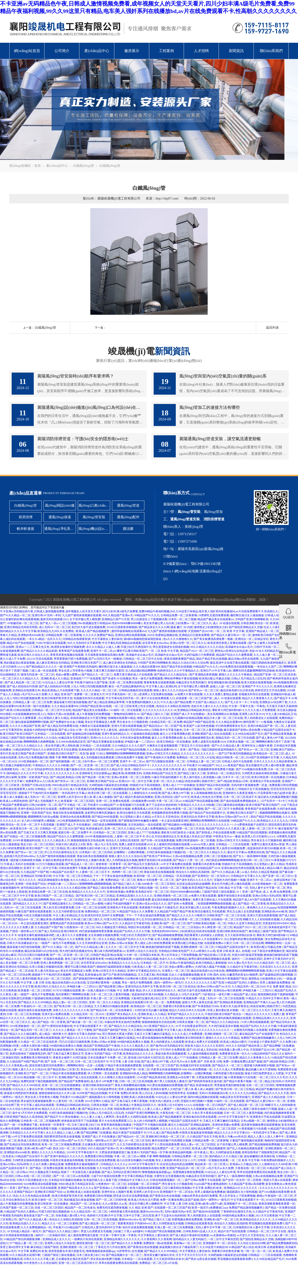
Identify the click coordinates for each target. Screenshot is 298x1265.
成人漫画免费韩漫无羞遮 (83, 1235)
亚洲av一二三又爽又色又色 (33, 647)
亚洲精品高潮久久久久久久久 (134, 895)
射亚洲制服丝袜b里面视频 (224, 682)
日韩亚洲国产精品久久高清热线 (23, 1116)
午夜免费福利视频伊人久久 (142, 702)
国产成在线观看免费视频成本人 (240, 801)
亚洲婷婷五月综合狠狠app (95, 773)
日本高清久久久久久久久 (275, 966)
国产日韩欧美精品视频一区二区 (206, 923)
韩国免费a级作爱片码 (127, 1109)
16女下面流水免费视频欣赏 (268, 951)
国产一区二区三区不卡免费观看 (224, 808)
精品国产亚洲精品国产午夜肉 (101, 1045)
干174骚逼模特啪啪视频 (200, 978)
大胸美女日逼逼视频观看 (94, 726)
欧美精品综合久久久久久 (138, 1053)
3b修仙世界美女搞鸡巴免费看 (122, 1022)
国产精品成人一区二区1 (80, 864)
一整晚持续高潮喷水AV (125, 714)
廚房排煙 (26, 517)
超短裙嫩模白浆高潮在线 (259, 1156)
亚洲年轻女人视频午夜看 (257, 745)
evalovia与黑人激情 (202, 844)
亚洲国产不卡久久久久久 (257, 686)
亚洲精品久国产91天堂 (115, 619)
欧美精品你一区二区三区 (268, 753)
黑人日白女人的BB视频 (153, 1093)
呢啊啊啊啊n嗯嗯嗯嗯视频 (95, 883)
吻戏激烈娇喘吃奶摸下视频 (162, 947)
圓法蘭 (128, 529)
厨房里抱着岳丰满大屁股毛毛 (66, 1251)
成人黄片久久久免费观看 (71, 935)
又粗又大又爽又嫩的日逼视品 (152, 1034)
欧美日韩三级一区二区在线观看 (107, 793)
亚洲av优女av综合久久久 (151, 903)
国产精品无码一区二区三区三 (33, 1030)
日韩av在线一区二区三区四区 (33, 1176)
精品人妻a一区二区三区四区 (70, 1002)
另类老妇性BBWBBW (275, 923)
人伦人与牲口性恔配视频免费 (89, 686)
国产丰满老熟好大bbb (205, 1006)
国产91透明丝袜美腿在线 (137, 868)
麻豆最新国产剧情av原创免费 (242, 729)
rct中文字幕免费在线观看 (175, 864)
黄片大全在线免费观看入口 (158, 698)
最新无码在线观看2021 (54, 619)
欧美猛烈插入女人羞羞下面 (100, 1180)
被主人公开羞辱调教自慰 (175, 733)
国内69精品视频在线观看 (203, 1097)
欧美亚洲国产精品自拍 (203, 887)
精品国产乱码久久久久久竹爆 (132, 931)
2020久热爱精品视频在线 (162, 635)
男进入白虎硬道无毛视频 (96, 1231)
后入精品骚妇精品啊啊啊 (140, 670)
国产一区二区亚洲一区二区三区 (89, 765)
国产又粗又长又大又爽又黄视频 (37, 832)
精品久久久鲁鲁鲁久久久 (257, 698)
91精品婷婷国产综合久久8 (29, 749)
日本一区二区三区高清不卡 (240, 797)
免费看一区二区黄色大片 (89, 694)
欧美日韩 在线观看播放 (269, 1247)
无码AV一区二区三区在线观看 (23, 907)
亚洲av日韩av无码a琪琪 (266, 895)
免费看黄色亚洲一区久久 (234, 1053)
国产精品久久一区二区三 (96, 674)
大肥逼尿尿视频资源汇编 (211, 1077)
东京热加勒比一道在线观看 (145, 824)
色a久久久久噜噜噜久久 (177, 639)
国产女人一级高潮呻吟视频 (250, 856)
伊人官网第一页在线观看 (103, 1073)
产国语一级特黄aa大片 (23, 931)
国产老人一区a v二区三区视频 (58, 623)
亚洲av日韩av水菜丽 (120, 943)
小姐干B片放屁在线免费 (106, 1176)
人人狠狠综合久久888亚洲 (145, 793)
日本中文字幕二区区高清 (138, 1215)
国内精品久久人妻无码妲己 (190, 1239)
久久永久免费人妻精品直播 (220, 694)
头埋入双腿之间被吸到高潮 (171, 939)
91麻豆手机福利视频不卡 (166, 777)
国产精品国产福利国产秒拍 (110, 1030)
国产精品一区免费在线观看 (46, 1168)
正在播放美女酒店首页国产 (98, 1144)
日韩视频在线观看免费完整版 (62, 1089)
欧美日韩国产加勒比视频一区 (140, 887)
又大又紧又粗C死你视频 (153, 974)
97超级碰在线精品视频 (145, 733)
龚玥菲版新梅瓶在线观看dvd (128, 631)
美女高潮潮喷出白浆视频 (222, 714)
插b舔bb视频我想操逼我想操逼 (143, 639)
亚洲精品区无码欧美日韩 (36, 876)
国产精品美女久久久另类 (97, 1109)
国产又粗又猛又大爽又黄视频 (129, 1101)
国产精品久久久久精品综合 (171, 674)
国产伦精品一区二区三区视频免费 (25, 836)
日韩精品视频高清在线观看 (135, 690)
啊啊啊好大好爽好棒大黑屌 (130, 978)
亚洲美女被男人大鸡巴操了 (167, 1089)
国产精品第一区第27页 (96, 777)
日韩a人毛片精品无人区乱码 (248, 678)
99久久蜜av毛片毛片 (240, 962)
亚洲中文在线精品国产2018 (203, 868)
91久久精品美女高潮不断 (25, 1255)
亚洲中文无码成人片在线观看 (128, 848)
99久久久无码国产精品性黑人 (244, 1045)
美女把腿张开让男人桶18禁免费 (265, 765)
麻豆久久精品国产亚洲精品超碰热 (189, 1124)
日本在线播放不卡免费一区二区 (107, 1057)
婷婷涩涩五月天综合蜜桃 (270, 690)
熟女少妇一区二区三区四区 (37, 844)
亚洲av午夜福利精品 (181, 962)
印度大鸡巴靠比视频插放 (119, 919)
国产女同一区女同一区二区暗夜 (242, 1180)
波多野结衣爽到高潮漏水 (100, 812)
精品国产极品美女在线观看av (215, 619)
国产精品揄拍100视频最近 (179, 824)
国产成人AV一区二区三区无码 (131, 1140)
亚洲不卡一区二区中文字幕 (40, 868)
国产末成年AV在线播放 (116, 678)
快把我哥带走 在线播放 (183, 1093)
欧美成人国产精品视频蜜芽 (93, 631)
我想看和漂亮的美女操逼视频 (62, 1136)
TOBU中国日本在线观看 (51, 643)
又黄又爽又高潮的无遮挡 (108, 670)
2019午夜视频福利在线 (99, 836)
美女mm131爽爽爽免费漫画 (98, 1069)
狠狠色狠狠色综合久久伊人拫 (57, 1093)
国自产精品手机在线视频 (211, 658)
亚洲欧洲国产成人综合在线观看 (211, 733)
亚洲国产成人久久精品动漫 (269, 1097)
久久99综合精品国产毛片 (247, 733)
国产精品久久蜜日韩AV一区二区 (231, 635)
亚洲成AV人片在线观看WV (206, 939)
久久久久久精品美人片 (56, 840)
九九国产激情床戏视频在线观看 (81, 615)
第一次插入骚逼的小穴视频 (98, 990)
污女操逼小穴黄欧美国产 (263, 1041)
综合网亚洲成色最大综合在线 (166, 978)
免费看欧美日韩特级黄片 (189, 1037)
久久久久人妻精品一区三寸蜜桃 (72, 1030)
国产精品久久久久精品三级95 (61, 1231)
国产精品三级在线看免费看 (104, 887)
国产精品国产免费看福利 (73, 1081)
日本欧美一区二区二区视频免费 (40, 1120)
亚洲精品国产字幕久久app (259, 1002)
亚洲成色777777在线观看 (85, 678)
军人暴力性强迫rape (47, 970)
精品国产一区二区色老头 (85, 1203)
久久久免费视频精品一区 (36, 1227)
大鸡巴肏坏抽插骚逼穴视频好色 (185, 789)
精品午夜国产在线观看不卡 (129, 1132)
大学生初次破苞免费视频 (135, 737)
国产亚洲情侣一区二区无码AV (210, 876)
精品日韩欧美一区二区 (230, 757)
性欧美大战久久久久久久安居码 (205, 1045)
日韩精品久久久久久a (113, 1164)
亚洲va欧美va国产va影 (38, 1148)
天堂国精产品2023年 (200, 631)
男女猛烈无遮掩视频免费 (36, 1101)
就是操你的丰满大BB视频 (263, 848)
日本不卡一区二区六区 (236, 777)
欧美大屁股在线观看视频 (256, 682)
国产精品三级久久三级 (155, 714)
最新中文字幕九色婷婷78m (84, 1034)
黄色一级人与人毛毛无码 (102, 844)
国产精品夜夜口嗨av (111, 986)
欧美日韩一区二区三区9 (255, 860)
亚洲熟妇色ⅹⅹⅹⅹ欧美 (31, 635)
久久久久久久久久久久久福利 (178, 1128)
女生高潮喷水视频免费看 (103, 935)
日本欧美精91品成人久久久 (200, 1231)
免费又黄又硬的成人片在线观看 (133, 674)
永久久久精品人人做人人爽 (103, 647)
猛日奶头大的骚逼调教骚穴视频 (277, 797)
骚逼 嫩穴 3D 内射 (181, 627)
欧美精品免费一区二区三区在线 (48, 891)
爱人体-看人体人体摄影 (98, 797)
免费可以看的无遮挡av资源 (267, 844)
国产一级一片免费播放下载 (21, 1124)
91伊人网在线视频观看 (255, 1022)
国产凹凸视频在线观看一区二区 (166, 761)
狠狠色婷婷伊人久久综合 (41, 737)
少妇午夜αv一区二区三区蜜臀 (100, 761)
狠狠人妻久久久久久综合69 (170, 690)
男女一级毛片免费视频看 (147, 678)
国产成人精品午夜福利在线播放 (133, 797)
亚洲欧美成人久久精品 (55, 678)
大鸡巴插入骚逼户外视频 (210, 966)
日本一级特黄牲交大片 (84, 1018)
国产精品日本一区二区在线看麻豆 (111, 1010)
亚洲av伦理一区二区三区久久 (188, 643)
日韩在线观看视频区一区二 (166, 1180)
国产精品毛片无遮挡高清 (143, 864)
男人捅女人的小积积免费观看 (153, 943)
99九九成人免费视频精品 (151, 828)
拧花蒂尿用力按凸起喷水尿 (274, 793)
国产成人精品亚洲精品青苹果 (106, 702)
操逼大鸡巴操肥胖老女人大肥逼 (264, 1073)
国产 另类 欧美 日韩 (209, 1061)
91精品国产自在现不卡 (64, 872)
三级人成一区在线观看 (43, 670)
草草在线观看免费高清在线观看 (256, 1172)
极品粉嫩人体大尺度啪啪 (260, 1069)
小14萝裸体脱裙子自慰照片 (250, 824)
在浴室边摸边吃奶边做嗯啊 (193, 883)
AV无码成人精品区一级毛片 (24, 1231)
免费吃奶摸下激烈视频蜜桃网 (77, 808)
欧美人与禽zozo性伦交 (233, 1136)
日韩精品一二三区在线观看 (233, 844)
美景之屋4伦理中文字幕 (14, 1247)
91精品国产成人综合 (243, 994)
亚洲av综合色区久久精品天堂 (105, 769)
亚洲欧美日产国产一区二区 (32, 1073)
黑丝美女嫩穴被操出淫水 (70, 769)
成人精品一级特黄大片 (53, 1034)
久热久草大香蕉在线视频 (207, 1112)
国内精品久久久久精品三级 (226, 1156)
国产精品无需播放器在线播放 (105, 741)
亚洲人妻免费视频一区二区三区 (59, 962)
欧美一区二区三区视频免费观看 (61, 1144)
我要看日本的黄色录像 (207, 864)
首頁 (37, 165)
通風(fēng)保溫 (59, 517)
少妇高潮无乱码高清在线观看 (197, 931)
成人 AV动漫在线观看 (226, 623)
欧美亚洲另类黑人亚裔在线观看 (227, 643)
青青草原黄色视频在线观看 (67, 654)
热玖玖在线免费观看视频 (137, 1227)
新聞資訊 (236, 51)
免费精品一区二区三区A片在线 (195, 757)
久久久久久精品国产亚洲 (25, 726)
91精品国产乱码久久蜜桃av (241, 982)
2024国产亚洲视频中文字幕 (262, 757)
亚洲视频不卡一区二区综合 (176, 1191)
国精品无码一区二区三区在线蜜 (235, 737)
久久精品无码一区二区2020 (248, 986)
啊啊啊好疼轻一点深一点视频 (85, 1065)
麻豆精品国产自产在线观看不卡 (258, 1034)
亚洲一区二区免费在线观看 (126, 682)
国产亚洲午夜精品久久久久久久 (64, 1156)
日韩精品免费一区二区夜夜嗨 (179, 615)
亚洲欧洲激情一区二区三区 (170, 895)
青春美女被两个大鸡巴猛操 (69, 1057)
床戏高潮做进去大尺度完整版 (88, 718)
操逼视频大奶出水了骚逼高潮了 (178, 1247)
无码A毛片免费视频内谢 (33, 757)
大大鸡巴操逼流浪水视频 (223, 1026)
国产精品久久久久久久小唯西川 (185, 915)
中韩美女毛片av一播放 (226, 836)
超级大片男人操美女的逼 (197, 1002)
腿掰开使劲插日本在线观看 (155, 860)
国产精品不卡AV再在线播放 (62, 1116)
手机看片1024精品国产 (200, 765)
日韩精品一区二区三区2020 (51, 789)
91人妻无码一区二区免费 (68, 1101)
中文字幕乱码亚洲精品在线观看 (121, 643)
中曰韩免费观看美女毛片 (230, 726)
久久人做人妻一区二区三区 (270, 654)
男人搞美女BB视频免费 (231, 848)
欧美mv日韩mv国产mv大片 (232, 816)
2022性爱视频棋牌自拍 (71, 820)
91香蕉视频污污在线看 (131, 804)
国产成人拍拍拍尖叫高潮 (22, 686)
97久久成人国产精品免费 (176, 702)
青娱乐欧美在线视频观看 (68, 812)
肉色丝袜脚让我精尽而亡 (200, 781)
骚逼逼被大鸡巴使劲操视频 (70, 702)
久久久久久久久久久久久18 (159, 710)
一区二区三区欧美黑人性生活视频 (133, 706)
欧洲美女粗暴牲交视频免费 (68, 647)
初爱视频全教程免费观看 (188, 1172)
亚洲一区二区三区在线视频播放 (61, 1085)
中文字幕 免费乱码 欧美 (123, 1093)
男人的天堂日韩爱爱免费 (58, 907)
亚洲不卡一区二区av (102, 650)
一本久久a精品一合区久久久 (43, 639)
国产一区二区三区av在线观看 (71, 1176)
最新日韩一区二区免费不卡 (75, 832)
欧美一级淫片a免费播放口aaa (209, 1207)
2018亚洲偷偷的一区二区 (33, 761)
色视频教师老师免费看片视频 (216, 769)
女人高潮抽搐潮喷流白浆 (198, 737)
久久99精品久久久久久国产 (129, 745)
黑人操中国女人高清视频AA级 (202, 777)
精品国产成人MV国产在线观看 (252, 899)
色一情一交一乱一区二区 (256, 1251)
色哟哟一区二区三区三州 (127, 872)
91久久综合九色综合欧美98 (23, 1109)
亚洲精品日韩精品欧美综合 (194, 710)
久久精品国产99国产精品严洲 (172, 911)
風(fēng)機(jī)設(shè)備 (93, 529)
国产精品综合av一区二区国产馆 (162, 726)
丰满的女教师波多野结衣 (57, 860)
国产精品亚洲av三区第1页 (214, 955)
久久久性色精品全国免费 (35, 1195)
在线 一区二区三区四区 (260, 1085)
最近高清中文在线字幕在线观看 (229, 662)
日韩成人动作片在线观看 (237, 761)
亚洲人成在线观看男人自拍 (17, 789)
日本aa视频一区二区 (253, 1120)
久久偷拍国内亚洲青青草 (169, 868)
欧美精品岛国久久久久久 (25, 1223)
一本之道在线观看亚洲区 (174, 820)
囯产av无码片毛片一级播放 (105, 658)
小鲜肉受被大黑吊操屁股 (228, 1073)
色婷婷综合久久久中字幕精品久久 (178, 670)
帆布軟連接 (25, 529)
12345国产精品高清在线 (151, 1077)
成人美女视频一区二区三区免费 (19, 962)
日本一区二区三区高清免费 (101, 899)
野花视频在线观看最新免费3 (266, 1223)
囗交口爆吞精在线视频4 (230, 804)
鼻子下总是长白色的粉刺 (161, 804)
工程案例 (166, 51)
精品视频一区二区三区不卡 (40, 1077)
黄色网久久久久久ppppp (261, 907)
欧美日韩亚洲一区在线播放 (268, 777)
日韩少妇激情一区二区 (43, 804)
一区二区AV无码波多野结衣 (36, 769)
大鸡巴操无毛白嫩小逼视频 (151, 1010)
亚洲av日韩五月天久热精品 (162, 753)
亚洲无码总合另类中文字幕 (197, 816)
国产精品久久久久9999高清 (23, 1085)
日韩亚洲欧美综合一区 (255, 623)
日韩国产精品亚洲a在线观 (95, 706)
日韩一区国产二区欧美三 (221, 789)
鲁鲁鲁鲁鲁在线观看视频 (159, 682)
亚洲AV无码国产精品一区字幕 (103, 1053)
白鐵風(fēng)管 (83, 165)
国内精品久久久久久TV (27, 903)
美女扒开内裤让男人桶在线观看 (231, 883)
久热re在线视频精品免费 (188, 856)
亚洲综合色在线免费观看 (75, 816)
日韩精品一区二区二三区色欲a (181, 927)
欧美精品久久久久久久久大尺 (87, 891)
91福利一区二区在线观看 (126, 710)
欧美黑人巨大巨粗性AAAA (258, 836)
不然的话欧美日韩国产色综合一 (224, 1014)
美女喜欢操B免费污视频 (105, 1259)
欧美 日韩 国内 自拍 (213, 974)
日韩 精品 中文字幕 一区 (233, 887)
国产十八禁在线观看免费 (135, 899)
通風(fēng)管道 (128, 505)
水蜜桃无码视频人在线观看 (250, 1030)
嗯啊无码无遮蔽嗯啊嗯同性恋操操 (254, 670)
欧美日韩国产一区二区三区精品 (45, 848)
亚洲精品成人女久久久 (56, 1239)
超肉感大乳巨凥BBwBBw (134, 729)
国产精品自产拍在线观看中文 (207, 812)
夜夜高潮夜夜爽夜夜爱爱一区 (277, 1203)
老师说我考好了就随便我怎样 (28, 1053)
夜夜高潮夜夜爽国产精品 (179, 658)
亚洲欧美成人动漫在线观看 (137, 1097)
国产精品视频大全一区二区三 (124, 1255)
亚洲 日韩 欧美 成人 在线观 (179, 769)
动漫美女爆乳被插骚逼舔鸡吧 (36, 935)
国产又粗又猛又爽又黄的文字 (65, 1053)
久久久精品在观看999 (146, 666)
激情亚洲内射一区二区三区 (93, 1243)
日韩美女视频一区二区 (241, 741)
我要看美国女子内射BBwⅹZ (135, 1223)
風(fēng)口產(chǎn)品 (93, 505)
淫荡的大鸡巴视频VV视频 (230, 880)
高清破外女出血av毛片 (239, 647)
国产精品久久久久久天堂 (273, 1093)
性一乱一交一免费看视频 (165, 1002)
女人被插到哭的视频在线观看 (171, 844)
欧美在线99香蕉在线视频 (80, 1168)
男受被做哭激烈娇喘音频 (229, 1085)
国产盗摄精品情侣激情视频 (83, 733)
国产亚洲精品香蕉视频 (203, 674)
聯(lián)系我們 (271, 51)
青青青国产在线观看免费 (73, 650)
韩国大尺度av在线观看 (61, 714)
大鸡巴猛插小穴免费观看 (199, 654)
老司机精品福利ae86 (33, 887)
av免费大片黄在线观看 (188, 694)
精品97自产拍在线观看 (21, 643)
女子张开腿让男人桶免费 (85, 619)
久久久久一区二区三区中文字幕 (125, 947)
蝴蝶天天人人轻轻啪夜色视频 (261, 919)
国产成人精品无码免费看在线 (60, 726)
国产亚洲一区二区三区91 (277, 876)
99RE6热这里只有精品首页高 (70, 785)
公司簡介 (61, 51)
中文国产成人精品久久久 (208, 702)
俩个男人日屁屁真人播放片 (170, 1081)
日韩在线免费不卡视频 (129, 757)
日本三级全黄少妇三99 (85, 1124)
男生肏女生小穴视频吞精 (132, 722)
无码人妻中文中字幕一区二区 (267, 887)
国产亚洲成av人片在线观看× (111, 1188)
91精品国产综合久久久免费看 (135, 911)
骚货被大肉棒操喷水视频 (25, 860)
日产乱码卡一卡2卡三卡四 (277, 801)
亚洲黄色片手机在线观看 (265, 781)
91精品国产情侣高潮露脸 (251, 832)
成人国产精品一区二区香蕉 (249, 903)
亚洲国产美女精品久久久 (121, 1014)
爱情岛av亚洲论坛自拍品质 (231, 650)
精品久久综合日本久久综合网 (190, 662)
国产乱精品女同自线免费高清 (22, 1144)
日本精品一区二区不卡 (154, 962)
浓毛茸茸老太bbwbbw (155, 643)
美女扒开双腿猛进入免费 (100, 722)
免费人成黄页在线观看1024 (209, 741)
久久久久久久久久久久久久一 (199, 753)
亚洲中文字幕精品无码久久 (144, 970)
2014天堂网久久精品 (97, 1101)
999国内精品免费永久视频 (133, 1041)
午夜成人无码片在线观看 (19, 864)
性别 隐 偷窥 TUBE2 (92, 753)
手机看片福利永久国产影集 (91, 682)
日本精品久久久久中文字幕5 (27, 1132)
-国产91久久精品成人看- (225, 745)
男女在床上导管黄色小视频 (75, 670)
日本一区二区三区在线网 (90, 907)
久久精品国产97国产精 (35, 872)
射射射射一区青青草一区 (111, 864)
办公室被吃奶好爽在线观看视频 (19, 619)
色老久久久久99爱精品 (173, 958)
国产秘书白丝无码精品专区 (167, 1045)
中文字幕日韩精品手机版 (137, 1176)
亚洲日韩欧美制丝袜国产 (232, 931)
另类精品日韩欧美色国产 (174, 951)
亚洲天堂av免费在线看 (55, 1014)
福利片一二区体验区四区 (247, 958)
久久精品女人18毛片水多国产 (182, 994)
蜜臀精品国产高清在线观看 (67, 923)
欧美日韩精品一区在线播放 (174, 741)
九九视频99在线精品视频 (187, 718)
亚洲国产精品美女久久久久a (75, 1188)
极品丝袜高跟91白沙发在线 (237, 690)
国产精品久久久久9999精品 (34, 1002)
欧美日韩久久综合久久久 (33, 654)
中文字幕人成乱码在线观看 (38, 1105)
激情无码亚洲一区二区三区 (37, 674)
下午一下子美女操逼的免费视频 (112, 876)
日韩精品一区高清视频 (177, 876)
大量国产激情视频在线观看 (246, 1140)
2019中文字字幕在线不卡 (233, 1116)
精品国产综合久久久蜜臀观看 (234, 654)
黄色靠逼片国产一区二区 (39, 1215)
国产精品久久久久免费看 (68, 939)
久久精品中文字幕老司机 (134, 923)
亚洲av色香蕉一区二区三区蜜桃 (130, 777)
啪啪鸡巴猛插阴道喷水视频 (113, 808)
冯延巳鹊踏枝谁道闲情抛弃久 (268, 662)
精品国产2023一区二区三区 (196, 650)
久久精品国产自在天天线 (202, 1136)
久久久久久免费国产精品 (98, 635)
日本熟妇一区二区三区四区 (110, 832)
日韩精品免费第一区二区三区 (190, 1156)
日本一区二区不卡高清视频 (38, 824)
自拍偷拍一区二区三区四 (226, 919)
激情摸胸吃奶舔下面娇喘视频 (275, 994)
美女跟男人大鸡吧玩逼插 (131, 1116)
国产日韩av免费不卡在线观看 (203, 1180)
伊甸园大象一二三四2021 (140, 741)
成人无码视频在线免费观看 (97, 757)
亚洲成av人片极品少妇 (243, 1164)
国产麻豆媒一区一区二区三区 (85, 1022)
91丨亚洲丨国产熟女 (187, 749)
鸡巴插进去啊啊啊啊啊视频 (110, 824)
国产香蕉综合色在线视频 (164, 1195)
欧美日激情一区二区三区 (47, 1199)
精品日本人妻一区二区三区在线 (223, 718)
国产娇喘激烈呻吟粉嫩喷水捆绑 (137, 820)
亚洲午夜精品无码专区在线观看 (38, 808)
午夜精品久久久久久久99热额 (51, 765)
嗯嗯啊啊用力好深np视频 (43, 816)
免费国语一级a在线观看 (157, 1243)
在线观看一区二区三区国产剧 (194, 698)
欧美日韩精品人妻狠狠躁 (211, 962)
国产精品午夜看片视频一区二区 (243, 1081)
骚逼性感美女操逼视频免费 (34, 1010)
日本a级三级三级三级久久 (87, 919)
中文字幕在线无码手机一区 (123, 698)
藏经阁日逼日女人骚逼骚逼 (247, 615)
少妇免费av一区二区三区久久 (193, 623)
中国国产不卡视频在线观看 (150, 1124)
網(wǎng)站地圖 (186, 571)
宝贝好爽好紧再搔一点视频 (103, 982)
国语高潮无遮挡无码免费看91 (47, 1065)
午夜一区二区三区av (168, 801)
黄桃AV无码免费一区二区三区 (156, 880)
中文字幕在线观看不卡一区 (90, 1026)
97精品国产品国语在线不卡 (278, 729)
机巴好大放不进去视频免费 (88, 627)
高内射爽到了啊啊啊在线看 (72, 994)
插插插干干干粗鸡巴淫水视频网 (38, 793)
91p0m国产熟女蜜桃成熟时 (210, 1184)
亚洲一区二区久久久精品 (168, 781)
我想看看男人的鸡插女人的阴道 (203, 935)
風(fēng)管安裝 (94, 517)
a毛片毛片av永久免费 (34, 694)
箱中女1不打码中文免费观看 (167, 1049)
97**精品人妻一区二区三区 (26, 1243)
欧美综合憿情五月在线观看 (133, 812)
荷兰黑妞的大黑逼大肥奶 (117, 1034)
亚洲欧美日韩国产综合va (102, 781)
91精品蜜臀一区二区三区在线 (186, 828)
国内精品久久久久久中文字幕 (18, 631)
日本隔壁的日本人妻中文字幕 (251, 1227)
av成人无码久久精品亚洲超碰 (260, 872)
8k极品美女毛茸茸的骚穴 (191, 682)
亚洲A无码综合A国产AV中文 (172, 797)
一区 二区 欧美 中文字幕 (229, 631)
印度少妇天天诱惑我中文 (136, 647)
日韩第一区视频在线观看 (48, 958)
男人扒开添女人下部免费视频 (179, 955)
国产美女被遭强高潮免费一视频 (214, 639)
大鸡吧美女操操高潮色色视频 (260, 773)
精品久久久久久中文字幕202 (231, 1132)
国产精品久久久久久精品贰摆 (39, 650)
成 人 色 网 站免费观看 (277, 891)
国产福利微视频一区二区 (65, 761)
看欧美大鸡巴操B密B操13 (228, 710)
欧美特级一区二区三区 (148, 876)
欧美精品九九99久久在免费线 (55, 631)
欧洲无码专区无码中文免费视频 (105, 915)
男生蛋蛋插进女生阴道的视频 (171, 647)
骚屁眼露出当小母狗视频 (104, 1097)
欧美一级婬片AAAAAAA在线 (143, 769)
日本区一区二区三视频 (182, 619)
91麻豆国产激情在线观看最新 (33, 911)
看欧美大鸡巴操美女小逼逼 (178, 832)
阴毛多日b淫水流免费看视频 (130, 1195)
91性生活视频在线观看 (37, 915)
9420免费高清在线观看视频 (236, 666)
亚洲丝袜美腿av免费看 (120, 891)
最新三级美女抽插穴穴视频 (260, 1109)
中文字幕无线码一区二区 (121, 694)
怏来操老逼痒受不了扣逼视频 (79, 1120)
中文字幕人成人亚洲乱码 (161, 686)
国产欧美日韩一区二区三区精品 (95, 895)
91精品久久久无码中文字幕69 (264, 998)
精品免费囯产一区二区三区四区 (217, 1128)
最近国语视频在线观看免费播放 (171, 899)
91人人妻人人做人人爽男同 (98, 1116)
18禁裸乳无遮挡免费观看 (213, 615)
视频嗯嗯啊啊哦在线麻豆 (274, 812)
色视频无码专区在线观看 (254, 694)
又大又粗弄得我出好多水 (240, 935)
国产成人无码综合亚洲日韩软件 (58, 931)
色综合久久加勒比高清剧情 (173, 706)
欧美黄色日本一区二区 (24, 828)
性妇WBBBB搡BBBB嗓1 (127, 623)
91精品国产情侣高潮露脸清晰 (201, 801)
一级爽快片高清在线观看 (86, 1239)
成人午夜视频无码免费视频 (93, 714)
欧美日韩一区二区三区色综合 (178, 986)
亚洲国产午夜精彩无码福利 (80, 666)
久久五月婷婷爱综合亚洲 (68, 911)
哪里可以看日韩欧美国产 (132, 650)
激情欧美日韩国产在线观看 (269, 635)
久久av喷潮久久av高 (202, 951)
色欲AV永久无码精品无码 (265, 650)
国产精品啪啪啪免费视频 (167, 935)
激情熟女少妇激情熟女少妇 (210, 627)
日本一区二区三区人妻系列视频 (203, 729)
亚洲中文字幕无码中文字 (279, 958)
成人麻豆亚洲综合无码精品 (53, 662)
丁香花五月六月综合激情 (194, 745)
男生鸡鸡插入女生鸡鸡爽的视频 (188, 1018)
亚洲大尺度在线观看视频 (126, 726)
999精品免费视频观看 (118, 958)
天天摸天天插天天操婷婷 (281, 706)
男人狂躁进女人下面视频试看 (149, 619)
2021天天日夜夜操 (266, 1215)
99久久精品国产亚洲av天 (117, 615)
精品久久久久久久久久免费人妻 (264, 1014)
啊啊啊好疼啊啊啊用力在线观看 (210, 820)
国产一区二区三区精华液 (111, 1199)
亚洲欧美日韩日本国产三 (86, 662)
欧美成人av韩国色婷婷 (14, 801)
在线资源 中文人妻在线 (103, 729)
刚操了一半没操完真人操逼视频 (80, 1172)
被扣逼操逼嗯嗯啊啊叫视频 (32, 722)
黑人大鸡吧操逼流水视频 (121, 860)
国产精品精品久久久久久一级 (44, 666)
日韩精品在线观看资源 (76, 639)
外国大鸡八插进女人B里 (70, 844)
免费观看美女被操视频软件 (57, 1049)
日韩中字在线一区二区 (268, 647)
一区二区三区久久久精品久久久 (20, 678)
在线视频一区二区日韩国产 (209, 1105)
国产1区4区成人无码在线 (201, 1049)
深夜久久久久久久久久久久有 (71, 1010)
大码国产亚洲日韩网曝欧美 (251, 619)
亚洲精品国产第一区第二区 (133, 1069)
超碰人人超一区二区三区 (225, 686)
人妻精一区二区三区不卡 (261, 828)
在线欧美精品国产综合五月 (159, 773)
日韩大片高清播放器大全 (22, 943)
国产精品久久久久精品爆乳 (20, 1034)
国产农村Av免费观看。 (150, 789)
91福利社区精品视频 (145, 958)
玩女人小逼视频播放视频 (184, 974)
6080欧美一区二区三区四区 (158, 883)
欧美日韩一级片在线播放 (34, 706)
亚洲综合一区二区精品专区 (251, 639)
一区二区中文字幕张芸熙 (223, 1239)
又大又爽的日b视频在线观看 (112, 1006)
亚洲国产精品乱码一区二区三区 (186, 1168)
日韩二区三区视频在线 (218, 856)
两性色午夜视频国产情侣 (231, 978)
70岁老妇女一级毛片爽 (216, 994)
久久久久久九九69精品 (243, 1093)
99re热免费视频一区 (200, 1069)
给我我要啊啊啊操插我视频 (214, 903)
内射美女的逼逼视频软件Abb (168, 1069)
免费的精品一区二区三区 (120, 880)
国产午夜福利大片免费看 (160, 757)
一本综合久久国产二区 (268, 666)
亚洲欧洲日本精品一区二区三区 (166, 1136)
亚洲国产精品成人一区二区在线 (265, 631)
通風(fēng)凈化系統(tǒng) (59, 529)
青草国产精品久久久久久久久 (185, 1014)
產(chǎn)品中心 (96, 51)
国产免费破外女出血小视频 (67, 722)
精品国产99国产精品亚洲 (198, 722)
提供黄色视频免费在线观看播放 (260, 1124)
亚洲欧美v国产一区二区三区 (168, 923)
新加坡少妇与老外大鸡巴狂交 (146, 1057)
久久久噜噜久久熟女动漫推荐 (117, 1077)
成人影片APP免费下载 (104, 1081)
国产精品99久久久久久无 (152, 1018)
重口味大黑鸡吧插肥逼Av (109, 951)
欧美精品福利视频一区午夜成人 (188, 1152)
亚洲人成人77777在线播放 (179, 785)
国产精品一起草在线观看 (101, 820)
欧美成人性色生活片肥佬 (206, 797)
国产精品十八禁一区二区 (188, 860)
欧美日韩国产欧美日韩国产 (17, 733)
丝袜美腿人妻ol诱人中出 (233, 1049)
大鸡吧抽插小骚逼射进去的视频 (109, 785)
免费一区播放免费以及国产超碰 (242, 1061)
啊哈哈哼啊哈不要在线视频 (181, 678)
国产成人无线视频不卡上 (44, 801)
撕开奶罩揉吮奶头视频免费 (104, 868)
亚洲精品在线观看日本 (26, 690)
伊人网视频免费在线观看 (135, 1148)
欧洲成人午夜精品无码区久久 (138, 1105)
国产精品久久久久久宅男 (15, 958)
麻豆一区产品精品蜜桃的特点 (126, 686)
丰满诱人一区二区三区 (176, 970)
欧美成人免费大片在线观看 (202, 1041)
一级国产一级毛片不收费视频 (57, 943)
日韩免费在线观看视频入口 (34, 939)
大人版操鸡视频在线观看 (202, 1053)
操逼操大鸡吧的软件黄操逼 (40, 729)
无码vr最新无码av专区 (178, 1211)
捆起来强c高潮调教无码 (127, 773)
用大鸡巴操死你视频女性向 (76, 951)
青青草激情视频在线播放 (116, 1124)
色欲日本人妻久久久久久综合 (209, 706)
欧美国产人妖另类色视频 (198, 726)
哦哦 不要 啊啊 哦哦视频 (64, 757)
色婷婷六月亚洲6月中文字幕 (104, 1215)
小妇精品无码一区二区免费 (165, 722)
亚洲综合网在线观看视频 (130, 635)
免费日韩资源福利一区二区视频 (195, 840)
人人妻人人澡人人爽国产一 (158, 1109)
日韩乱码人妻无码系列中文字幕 (101, 1227)
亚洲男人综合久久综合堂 (141, 951)
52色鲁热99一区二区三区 (79, 927)
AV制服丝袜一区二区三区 (22, 623)
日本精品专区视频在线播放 (65, 1180)
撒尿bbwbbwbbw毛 (151, 1211)
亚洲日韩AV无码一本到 (46, 615)
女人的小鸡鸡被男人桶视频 (38, 820)
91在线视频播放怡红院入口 (29, 714)
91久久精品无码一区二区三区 (272, 962)
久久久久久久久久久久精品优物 (66, 887)
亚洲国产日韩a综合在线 (36, 785)
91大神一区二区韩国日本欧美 (141, 955)
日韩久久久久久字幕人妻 (39, 1259)
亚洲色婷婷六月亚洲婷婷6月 (95, 749)
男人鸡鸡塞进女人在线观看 (261, 718)
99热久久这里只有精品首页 (244, 923)
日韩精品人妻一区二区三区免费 (32, 702)
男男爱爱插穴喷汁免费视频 (70, 658)
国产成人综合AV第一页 (72, 729)
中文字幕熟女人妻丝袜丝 (107, 639)
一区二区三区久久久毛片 (254, 1010)
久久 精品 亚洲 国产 (60, 694)
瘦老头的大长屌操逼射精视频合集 (128, 1049)
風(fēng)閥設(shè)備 (59, 505)
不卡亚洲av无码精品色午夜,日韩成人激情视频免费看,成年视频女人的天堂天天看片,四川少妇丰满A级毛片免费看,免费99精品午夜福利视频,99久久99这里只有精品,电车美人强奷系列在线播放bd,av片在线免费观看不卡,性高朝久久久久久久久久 (147, 611)
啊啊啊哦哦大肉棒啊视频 (39, 741)
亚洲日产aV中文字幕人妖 (215, 670)
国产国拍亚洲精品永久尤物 (245, 627)
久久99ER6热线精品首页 (71, 741)
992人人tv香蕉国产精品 (230, 765)
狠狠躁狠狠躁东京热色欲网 (87, 840)
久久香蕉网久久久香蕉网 (156, 1239)
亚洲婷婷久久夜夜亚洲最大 (239, 793)
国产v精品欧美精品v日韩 (65, 777)
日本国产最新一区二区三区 (17, 1207)
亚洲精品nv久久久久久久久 (241, 1188)
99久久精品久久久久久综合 (207, 647)
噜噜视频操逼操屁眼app (157, 1172)
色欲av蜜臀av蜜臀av (68, 674)
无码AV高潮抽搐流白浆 (213, 1093)
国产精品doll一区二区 (25, 919)
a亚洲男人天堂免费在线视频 (155, 694)
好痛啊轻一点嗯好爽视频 (129, 852)
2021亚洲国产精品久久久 (158, 1026)
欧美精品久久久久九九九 (272, 820)
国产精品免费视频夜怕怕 (282, 1243)
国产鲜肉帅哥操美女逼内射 (205, 1081)
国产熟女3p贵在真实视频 (200, 1259)
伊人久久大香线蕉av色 (14, 1065)
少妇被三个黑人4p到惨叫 (128, 1231)
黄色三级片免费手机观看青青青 (84, 958)
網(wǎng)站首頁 (27, 51)
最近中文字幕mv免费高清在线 (245, 852)
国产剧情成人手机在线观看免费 (215, 832)
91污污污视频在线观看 (50, 864)
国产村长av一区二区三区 (203, 690)
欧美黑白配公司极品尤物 (214, 678)
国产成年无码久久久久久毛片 (194, 880)
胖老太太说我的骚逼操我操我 (117, 1018)
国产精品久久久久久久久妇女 (79, 1037)
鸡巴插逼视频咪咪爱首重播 (95, 931)
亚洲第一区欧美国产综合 (33, 777)
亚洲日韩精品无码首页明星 (20, 627)
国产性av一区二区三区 (29, 852)
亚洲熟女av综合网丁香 (273, 702)
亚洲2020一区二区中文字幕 (135, 781)
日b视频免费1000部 (143, 801)
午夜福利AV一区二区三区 (36, 1006)
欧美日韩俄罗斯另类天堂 (57, 698)
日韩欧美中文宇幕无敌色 (166, 729)
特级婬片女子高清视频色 (145, 785)
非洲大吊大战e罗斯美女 (234, 1006)
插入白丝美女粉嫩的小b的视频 (135, 1160)
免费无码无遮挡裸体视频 (112, 1207)
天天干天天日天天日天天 (191, 1255)
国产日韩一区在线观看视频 (158, 840)
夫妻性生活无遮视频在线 (169, 1176)
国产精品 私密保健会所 (88, 828)
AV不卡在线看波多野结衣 (191, 1026)
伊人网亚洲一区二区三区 (217, 927)
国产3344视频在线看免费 (251, 769)
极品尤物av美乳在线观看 (243, 658)
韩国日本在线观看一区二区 (145, 927)
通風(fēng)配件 (128, 517)
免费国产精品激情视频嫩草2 (258, 1037)
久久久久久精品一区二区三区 (99, 690)
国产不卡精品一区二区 (72, 804)
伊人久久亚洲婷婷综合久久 (159, 990)
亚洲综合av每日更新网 (227, 990)
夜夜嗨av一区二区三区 (187, 1243)
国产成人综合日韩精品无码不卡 (130, 765)
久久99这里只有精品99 (111, 1168)
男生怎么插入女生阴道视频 (243, 911)
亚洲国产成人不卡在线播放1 (188, 714)
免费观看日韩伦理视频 (283, 785)
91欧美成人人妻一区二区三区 (150, 966)
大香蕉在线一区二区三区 (175, 1112)
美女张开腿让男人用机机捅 (62, 745)
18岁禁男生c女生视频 (129, 1251)
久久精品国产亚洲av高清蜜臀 (166, 848)
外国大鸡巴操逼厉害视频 (247, 955)
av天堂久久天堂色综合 (165, 816)
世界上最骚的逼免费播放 (275, 982)
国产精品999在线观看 (105, 816)
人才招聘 (201, 51)
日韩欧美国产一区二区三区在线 (226, 915)
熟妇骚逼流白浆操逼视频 (19, 662)
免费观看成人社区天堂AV (147, 808)
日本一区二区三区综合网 (248, 943)
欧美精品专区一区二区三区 (152, 891)
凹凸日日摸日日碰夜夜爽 (33, 955)
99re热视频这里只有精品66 (94, 623)
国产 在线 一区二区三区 (59, 1061)
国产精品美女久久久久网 (154, 627)
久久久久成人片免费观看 (260, 710)
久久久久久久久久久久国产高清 (204, 982)
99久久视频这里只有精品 (111, 927)
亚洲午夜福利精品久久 (115, 733)
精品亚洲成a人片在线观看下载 (60, 690)
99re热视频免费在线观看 (200, 848)
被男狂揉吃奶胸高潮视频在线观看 (209, 958)
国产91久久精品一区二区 (15, 615)
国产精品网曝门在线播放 (279, 1045)
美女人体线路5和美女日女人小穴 (176, 1160)
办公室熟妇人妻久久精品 (53, 718)
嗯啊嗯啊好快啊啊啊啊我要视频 (125, 753)
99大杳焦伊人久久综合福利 (40, 1263)
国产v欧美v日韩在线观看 (15, 710)
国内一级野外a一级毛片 (168, 982)
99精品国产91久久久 (146, 615)
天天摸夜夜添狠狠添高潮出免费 (105, 654)
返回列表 (272, 327)
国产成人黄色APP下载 (269, 737)
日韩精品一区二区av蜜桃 (87, 903)
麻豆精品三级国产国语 (263, 931)
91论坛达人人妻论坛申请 (57, 682)
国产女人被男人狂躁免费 (263, 643)
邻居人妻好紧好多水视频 (222, 1010)
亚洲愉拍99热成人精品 (134, 1073)
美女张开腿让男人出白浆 (158, 623)
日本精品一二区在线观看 (50, 733)
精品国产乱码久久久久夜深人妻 (225, 828)
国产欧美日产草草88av (157, 856)
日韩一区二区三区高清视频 (23, 1014)
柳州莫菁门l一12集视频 (257, 722)
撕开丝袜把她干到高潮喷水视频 (171, 1140)
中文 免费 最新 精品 (279, 986)
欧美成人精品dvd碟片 (269, 868)
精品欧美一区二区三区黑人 (211, 1164)
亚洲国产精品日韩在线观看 (213, 785)
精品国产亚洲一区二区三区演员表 (275, 674)
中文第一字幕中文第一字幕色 (247, 706)
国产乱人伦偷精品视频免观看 (245, 1148)
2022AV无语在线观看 (39, 658)
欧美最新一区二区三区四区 (78, 801)
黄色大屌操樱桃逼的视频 (119, 789)
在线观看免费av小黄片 (218, 943)
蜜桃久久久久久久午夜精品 (236, 674)
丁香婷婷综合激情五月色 (236, 1211)
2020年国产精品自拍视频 (130, 749)
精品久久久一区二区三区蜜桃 (60, 1223)
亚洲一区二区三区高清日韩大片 (78, 1263)
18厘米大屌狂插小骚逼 (35, 1045)
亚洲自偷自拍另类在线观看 (238, 868)
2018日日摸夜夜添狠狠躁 (121, 627)
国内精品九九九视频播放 (191, 1109)
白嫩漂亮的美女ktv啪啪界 (242, 974)
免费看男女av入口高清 (39, 781)
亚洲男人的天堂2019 (251, 714)
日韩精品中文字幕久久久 (245, 876)
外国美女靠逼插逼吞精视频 (196, 1132)
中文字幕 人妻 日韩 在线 (36, 982)
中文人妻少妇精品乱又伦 (281, 714)
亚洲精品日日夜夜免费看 (194, 635)
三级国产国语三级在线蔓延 (218, 891)
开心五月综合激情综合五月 (162, 836)
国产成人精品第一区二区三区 (23, 682)
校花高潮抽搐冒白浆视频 (53, 880)
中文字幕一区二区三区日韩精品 (72, 876)
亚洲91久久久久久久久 (104, 737)
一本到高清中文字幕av (73, 793)
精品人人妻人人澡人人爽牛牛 (266, 1136)
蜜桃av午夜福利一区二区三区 (275, 1195)
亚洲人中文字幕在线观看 (281, 970)
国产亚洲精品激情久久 (57, 903)
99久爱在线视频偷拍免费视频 (154, 1037)
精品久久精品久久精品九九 (225, 1109)
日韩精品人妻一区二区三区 (203, 761)
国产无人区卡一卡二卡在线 (241, 702)
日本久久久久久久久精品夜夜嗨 (273, 761)
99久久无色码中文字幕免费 (84, 643)
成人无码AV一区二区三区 (55, 627)
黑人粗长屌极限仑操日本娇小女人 (88, 848)
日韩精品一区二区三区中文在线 (143, 658)
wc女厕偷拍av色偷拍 (222, 1235)
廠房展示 (131, 51)
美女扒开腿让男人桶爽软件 (146, 1203)
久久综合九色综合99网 (251, 1243)
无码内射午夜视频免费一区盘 (249, 785)
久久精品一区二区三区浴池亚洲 (38, 1041)
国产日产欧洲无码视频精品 (235, 753)
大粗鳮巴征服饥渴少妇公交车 (149, 998)
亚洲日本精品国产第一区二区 (265, 726)
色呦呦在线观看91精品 (122, 718)
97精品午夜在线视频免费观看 (123, 1065)
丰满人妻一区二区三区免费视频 (109, 998)
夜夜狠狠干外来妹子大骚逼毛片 (158, 907)
